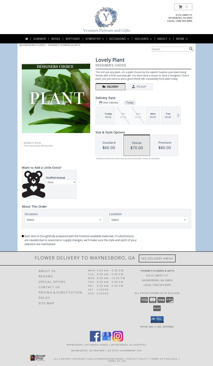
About (164, 39)
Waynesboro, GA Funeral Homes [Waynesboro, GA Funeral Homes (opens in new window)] (87, 344)
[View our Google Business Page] (106, 340)
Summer (39, 39)
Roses (55, 39)
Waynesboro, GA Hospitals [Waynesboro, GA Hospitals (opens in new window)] (128, 344)
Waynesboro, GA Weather (88, 350)
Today (129, 102)
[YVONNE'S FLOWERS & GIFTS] (106, 18)
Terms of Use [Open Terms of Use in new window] (117, 360)
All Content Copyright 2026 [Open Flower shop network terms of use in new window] (73, 358)
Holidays (144, 39)
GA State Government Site (124, 350)
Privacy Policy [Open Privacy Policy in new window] (137, 358)
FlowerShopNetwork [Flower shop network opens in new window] (109, 358)
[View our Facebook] (95, 340)
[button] (183, 7)
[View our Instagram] (117, 340)
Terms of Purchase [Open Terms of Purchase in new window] (164, 358)
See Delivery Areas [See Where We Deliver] (157, 258)
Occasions (119, 39)
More (182, 39)
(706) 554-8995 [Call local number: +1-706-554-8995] (184, 20)
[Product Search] (170, 49)
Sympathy (95, 39)
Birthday (73, 39)
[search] (191, 49)
